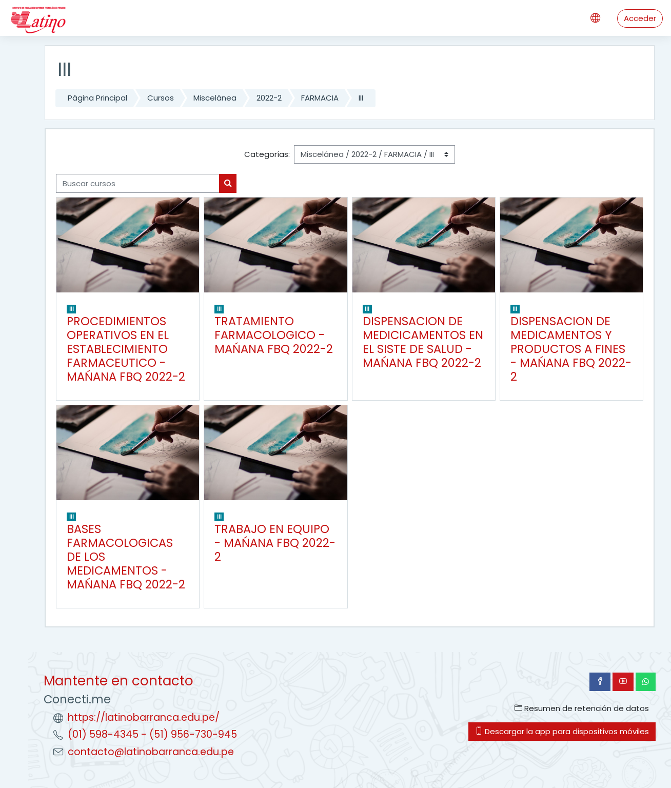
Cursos (160, 97)
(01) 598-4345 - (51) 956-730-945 (152, 734)
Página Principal (97, 97)
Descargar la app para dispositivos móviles (562, 731)
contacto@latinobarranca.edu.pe (151, 752)
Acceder (640, 18)
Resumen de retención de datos (582, 708)
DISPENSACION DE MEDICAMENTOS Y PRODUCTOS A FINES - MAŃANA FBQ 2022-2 (570, 349)
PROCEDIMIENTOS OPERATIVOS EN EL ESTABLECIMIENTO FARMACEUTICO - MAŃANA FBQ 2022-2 (126, 349)
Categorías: (267, 154)
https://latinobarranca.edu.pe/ (144, 717)
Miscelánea (214, 97)
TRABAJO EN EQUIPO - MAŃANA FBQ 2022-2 (275, 543)
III (361, 97)
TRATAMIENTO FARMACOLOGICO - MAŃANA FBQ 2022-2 (273, 335)
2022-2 (269, 97)
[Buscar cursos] (138, 183)
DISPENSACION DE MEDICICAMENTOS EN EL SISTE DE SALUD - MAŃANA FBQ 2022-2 (423, 342)
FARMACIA (320, 97)
